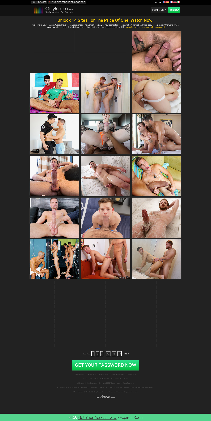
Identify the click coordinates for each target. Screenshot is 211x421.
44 (119, 353)
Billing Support (80, 374)
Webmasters (91, 374)
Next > (126, 353)
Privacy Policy (131, 374)
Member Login (159, 10)
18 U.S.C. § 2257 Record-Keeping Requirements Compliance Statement (105, 379)
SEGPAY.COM (103, 387)
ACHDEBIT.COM (129, 387)
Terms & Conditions (117, 374)
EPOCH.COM (114, 387)
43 (114, 353)
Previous (86, 353)
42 (108, 353)
